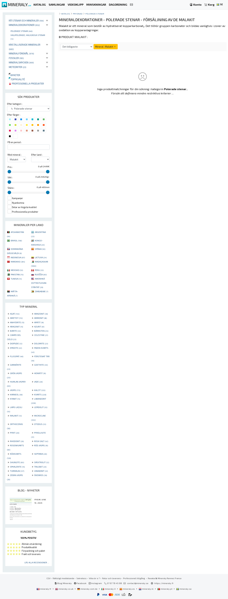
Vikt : (10, 177)
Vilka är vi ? (94, 578)
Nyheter (14, 75)
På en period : (15, 142)
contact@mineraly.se (137, 583)
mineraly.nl (146, 589)
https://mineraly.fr (164, 583)
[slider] (9, 171)
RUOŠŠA (41, 274)
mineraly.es (127, 589)
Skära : (11, 187)
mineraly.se (184, 589)
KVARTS (40, 394)
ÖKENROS (40, 475)
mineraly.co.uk (64, 589)
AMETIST (16, 318)
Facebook (80, 583)
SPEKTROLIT (41, 462)
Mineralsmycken (21, 62)
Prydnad (78, 13)
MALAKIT (16, 415)
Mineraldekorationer (24, 24)
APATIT (39, 322)
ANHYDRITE (17, 322)
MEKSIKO (17, 270)
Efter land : (36, 154)
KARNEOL (16, 394)
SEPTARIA (40, 454)
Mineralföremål (21, 53)
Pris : (10, 167)
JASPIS (15, 390)
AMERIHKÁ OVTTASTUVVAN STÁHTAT (38, 282)
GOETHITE (41, 364)
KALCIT (39, 390)
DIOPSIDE (16, 343)
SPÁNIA (40, 249)
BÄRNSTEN (41, 331)
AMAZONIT (41, 313)
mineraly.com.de (87, 589)
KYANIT (15, 398)
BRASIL (16, 240)
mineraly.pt (165, 589)
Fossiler (16, 58)
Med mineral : (14, 154)
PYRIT (14, 432)
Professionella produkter (26, 83)
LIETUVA (41, 257)
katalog (65, 13)
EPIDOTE (16, 348)
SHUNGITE (17, 462)
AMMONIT (40, 318)
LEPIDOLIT (40, 407)
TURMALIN (17, 471)
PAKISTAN (17, 274)
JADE (38, 381)
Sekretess (81, 578)
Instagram (95, 583)
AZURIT (39, 326)
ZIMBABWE (41, 291)
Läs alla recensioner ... (36, 562)
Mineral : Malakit (105, 46)
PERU (39, 270)
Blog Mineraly (63, 583)
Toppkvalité (17, 79)
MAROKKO (18, 261)
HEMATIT (40, 373)
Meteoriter (17, 66)
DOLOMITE (41, 343)
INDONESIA (18, 257)
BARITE (15, 331)
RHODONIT (17, 441)
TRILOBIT (40, 466)
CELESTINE (41, 335)
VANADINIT (41, 471)
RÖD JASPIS (41, 445)
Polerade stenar (21, 31)
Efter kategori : (14, 103)
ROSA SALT (41, 441)
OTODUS (40, 424)
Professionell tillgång (134, 578)
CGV (48, 578)
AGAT (14, 313)
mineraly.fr (44, 589)
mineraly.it (108, 589)
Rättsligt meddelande (63, 578)
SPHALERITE (17, 466)
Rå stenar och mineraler (26, 20)
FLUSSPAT (16, 356)
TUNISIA (16, 278)
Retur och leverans (111, 578)
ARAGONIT (16, 326)
